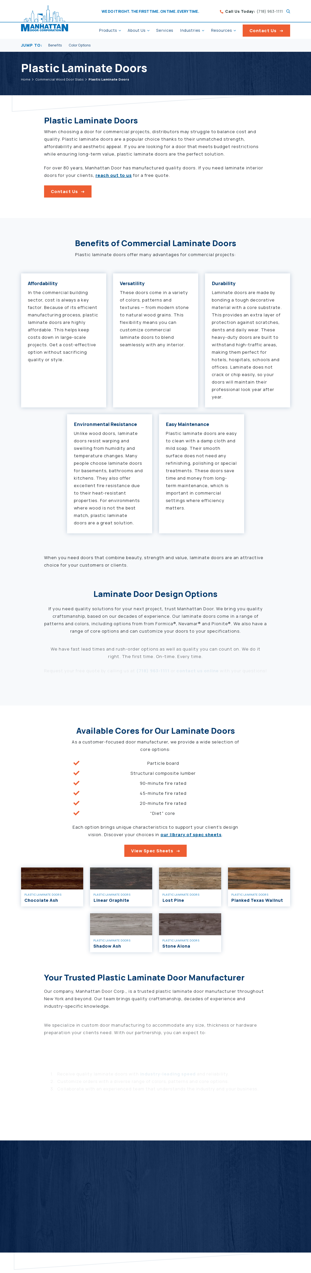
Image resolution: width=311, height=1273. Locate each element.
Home (26, 79)
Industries (190, 30)
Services (164, 30)
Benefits (55, 45)
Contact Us (263, 30)
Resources (221, 30)
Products (108, 30)
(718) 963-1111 (251, 11)
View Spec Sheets (152, 852)
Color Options (80, 45)
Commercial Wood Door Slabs (59, 79)
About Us (137, 30)
